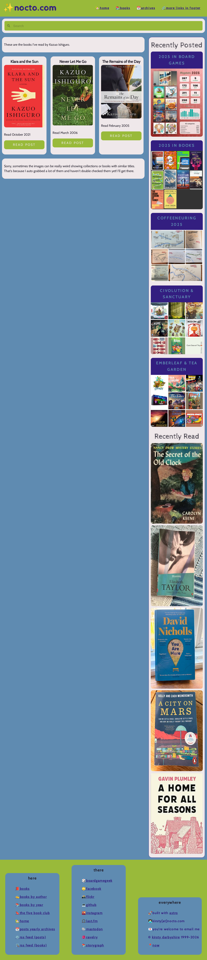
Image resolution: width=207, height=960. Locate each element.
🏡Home (102, 8)
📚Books (123, 8)
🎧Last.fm (90, 921)
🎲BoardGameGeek (97, 881)
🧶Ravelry (90, 937)
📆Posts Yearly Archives (35, 929)
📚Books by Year (29, 905)
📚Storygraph (93, 945)
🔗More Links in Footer (181, 8)
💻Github (89, 905)
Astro (173, 913)
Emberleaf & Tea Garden (176, 366)
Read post (24, 145)
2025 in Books (177, 145)
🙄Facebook (91, 889)
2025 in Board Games (177, 60)
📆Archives (146, 8)
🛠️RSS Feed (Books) (31, 945)
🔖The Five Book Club (32, 913)
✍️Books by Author (31, 897)
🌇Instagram (92, 913)
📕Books (22, 889)
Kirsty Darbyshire (166, 937)
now (155, 945)
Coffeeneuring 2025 (176, 221)
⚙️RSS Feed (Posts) (30, 937)
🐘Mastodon (92, 929)
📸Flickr (88, 897)
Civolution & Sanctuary (177, 293)
